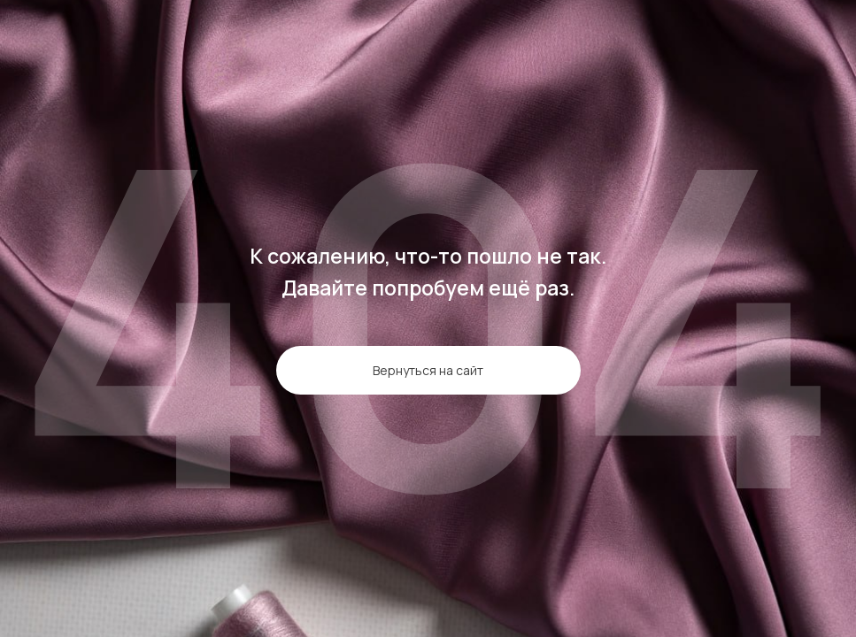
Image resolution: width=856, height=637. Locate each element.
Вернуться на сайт (428, 370)
